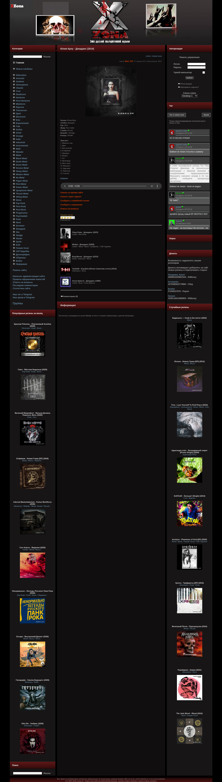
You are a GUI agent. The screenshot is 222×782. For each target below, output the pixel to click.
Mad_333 (129, 61)
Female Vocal (157, 56)
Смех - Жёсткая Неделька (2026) (32, 369)
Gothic (148, 56)
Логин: (177, 64)
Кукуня (171, 296)
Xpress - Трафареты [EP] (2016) (189, 583)
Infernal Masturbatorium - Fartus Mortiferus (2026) (32, 503)
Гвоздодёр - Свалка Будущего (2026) (32, 680)
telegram (64, 178)
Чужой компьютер (183, 72)
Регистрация (186, 84)
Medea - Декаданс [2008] (83, 244)
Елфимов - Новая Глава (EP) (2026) (32, 459)
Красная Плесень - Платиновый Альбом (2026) (32, 325)
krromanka (173, 282)
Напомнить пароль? (189, 87)
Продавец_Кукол (176, 275)
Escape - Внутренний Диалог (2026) (32, 637)
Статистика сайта (21, 288)
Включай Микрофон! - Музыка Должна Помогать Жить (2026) (32, 414)
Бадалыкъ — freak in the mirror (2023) (189, 318)
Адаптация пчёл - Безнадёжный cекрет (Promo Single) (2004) (189, 451)
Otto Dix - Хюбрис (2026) (32, 723)
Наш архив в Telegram (24, 297)
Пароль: (178, 67)
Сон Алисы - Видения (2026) (33, 548)
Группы (18, 303)
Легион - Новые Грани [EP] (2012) (189, 361)
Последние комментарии (25, 285)
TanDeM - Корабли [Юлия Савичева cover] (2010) (94, 269)
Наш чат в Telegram (22, 294)
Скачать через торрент (70, 197)
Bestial (171, 289)
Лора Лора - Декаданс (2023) (85, 232)
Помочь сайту (20, 270)
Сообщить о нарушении (71, 205)
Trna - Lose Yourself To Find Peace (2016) (189, 405)
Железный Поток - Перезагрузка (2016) (189, 626)
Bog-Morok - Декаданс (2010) (85, 257)
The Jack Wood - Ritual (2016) (189, 713)
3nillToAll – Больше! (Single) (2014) (189, 496)
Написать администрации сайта (29, 276)
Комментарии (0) (69, 296)
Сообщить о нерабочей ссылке (74, 201)
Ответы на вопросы (23, 282)
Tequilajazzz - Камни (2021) (189, 670)
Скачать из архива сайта (71, 192)
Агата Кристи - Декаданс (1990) (86, 281)
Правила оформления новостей (29, 279)
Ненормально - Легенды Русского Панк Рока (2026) (32, 592)
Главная (20, 63)
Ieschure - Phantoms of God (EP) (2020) (189, 539)
